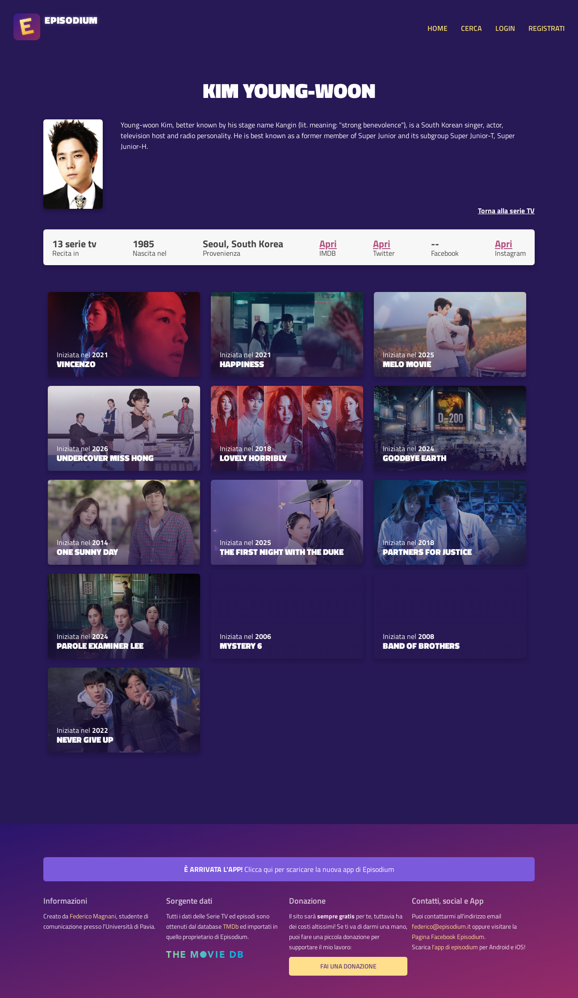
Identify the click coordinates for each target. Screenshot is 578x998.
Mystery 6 (241, 646)
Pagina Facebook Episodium (448, 937)
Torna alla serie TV (506, 210)
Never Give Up (85, 740)
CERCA (471, 28)
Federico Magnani (93, 916)
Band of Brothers (421, 646)
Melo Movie (407, 364)
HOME (437, 28)
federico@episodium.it (441, 926)
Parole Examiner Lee (100, 646)
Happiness (242, 364)
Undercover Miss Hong (105, 458)
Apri (328, 243)
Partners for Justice (427, 552)
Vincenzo (76, 364)
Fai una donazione (348, 966)
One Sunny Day (87, 552)
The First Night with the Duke (281, 552)
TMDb (231, 926)
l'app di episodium (455, 947)
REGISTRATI (546, 28)
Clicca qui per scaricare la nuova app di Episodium (289, 869)
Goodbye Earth (414, 458)
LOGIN (505, 28)
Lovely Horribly (253, 458)
